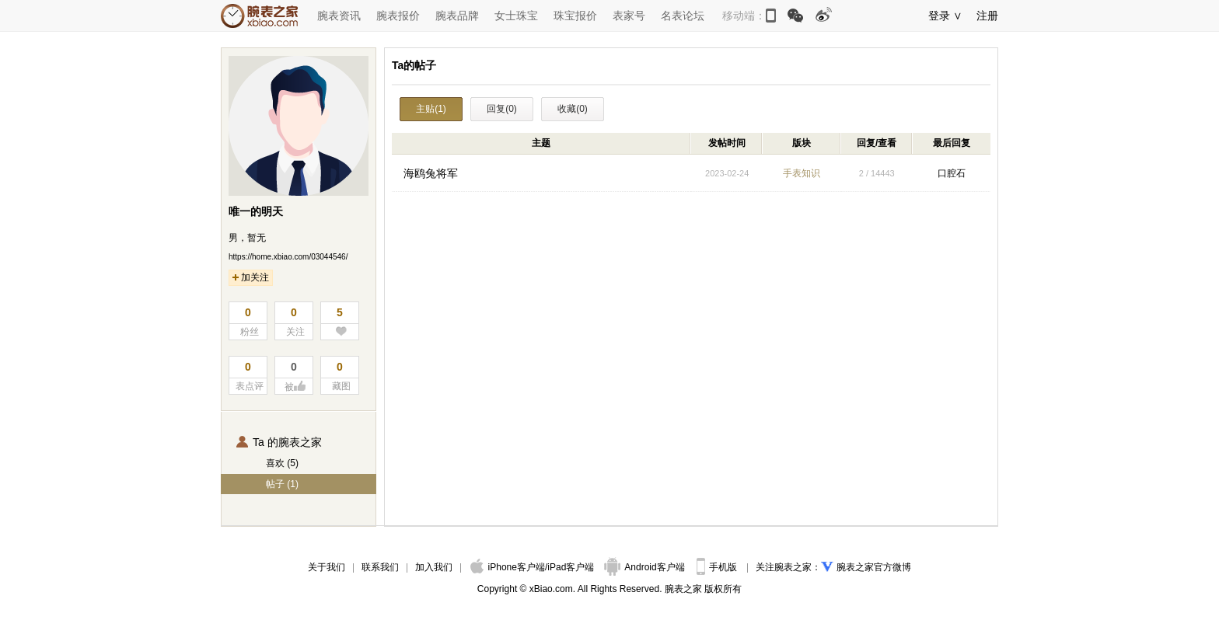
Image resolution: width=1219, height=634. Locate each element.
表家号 (629, 15)
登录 (939, 15)
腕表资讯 (339, 15)
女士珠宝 (516, 15)
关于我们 (326, 567)
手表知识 (801, 173)
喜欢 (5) (282, 463)
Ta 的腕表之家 (279, 442)
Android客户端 (645, 567)
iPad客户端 (570, 567)
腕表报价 (398, 15)
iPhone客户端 (507, 567)
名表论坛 (682, 15)
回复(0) (502, 108)
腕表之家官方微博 (874, 567)
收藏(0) (572, 108)
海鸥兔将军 (430, 173)
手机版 (718, 567)
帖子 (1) (282, 484)
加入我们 (433, 567)
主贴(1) (431, 108)
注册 (987, 15)
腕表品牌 (457, 15)
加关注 (250, 277)
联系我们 (380, 567)
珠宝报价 (575, 15)
